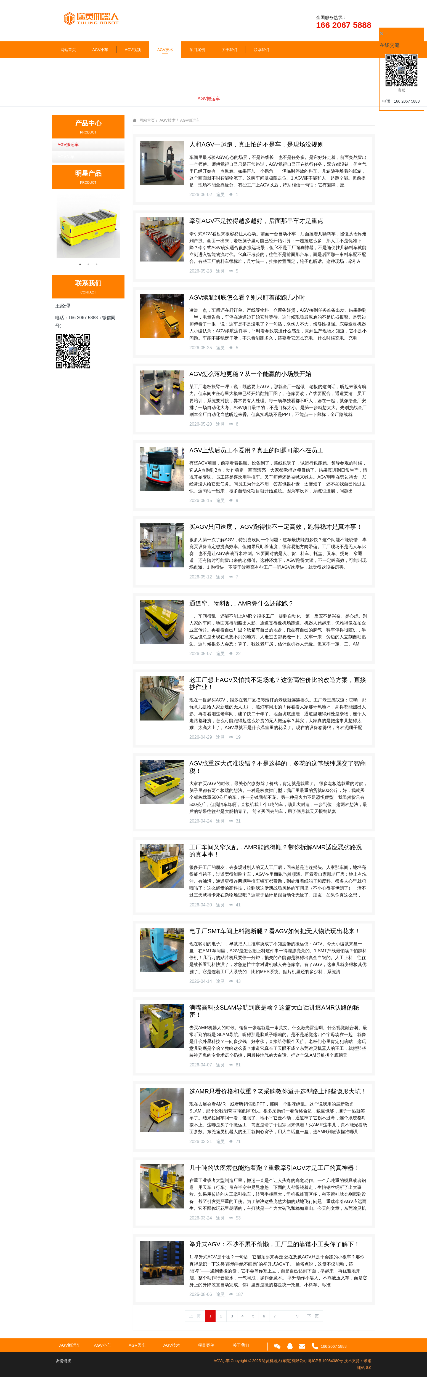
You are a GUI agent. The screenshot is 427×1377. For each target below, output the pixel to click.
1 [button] (80, 264)
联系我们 (261, 49)
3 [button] (96, 264)
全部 (187, 98)
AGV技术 (165, 49)
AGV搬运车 (209, 98)
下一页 (313, 1316)
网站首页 (68, 49)
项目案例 (197, 49)
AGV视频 (133, 49)
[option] (88, 226)
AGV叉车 (235, 98)
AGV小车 (100, 49)
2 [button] (88, 264)
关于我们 (229, 49)
